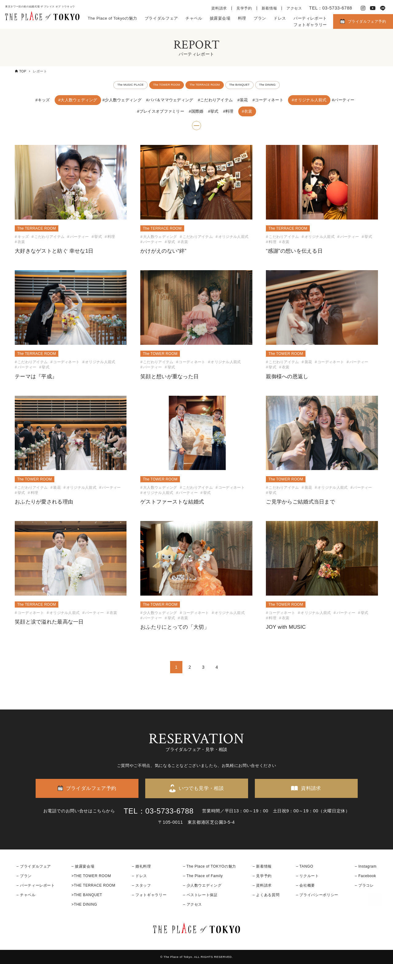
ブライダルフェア (161, 18)
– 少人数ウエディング (202, 885)
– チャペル (26, 895)
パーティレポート (310, 18)
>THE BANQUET (87, 895)
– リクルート (307, 876)
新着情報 (269, 8)
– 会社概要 (305, 885)
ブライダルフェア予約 (367, 21)
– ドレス (139, 876)
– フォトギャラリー (149, 895)
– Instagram (365, 866)
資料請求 (219, 8)
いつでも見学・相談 (201, 788)
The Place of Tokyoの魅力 (112, 18)
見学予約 (244, 8)
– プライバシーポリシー (317, 895)
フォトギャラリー (310, 24)
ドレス (280, 18)
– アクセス (192, 904)
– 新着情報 (262, 866)
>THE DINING (84, 904)
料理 (242, 18)
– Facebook (365, 876)
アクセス (294, 8)
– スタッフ (141, 885)
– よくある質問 (266, 895)
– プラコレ (364, 885)
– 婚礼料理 (141, 866)
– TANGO (304, 866)
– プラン (24, 876)
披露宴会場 (220, 18)
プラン (260, 18)
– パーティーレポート (36, 885)
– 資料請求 (262, 885)
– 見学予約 (262, 876)
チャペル (193, 18)
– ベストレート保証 (200, 895)
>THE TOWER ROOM (91, 876)
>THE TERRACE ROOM (93, 885)
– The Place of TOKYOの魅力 (209, 866)
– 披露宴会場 (83, 866)
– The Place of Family (203, 876)
